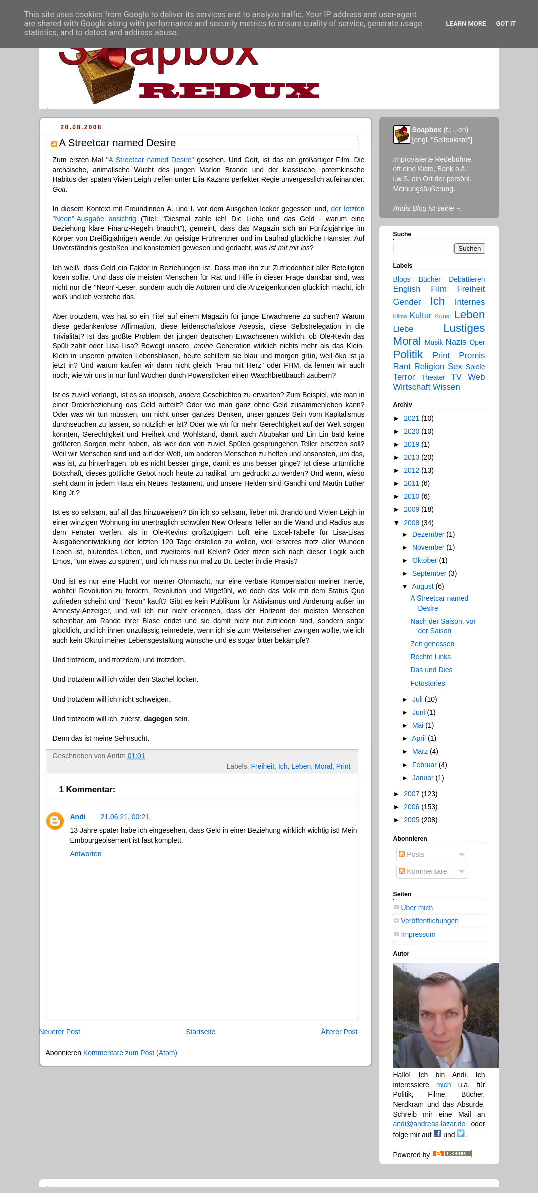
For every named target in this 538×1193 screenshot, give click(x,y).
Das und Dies (431, 670)
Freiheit (262, 766)
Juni (419, 712)
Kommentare (423, 871)
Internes (470, 302)
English (407, 289)
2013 (412, 457)
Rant (402, 366)
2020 (412, 431)
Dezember (429, 534)
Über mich (417, 908)
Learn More (466, 23)
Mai (418, 725)
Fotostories (427, 683)
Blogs (402, 279)
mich (443, 1085)
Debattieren (467, 279)
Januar (424, 778)
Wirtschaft (412, 387)
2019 (412, 444)
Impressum (418, 934)
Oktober (425, 560)
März (421, 751)
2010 (412, 496)
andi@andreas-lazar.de (429, 1124)
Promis (472, 355)
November (429, 547)
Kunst (443, 316)
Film (439, 289)
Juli (418, 699)
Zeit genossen (432, 644)
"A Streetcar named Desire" (150, 160)
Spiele (475, 367)
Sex (455, 366)
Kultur (421, 315)
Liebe (403, 329)
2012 (412, 470)
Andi (78, 817)
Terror (404, 377)
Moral (323, 766)
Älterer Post (339, 1032)
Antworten (86, 854)
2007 (412, 794)
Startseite (200, 1032)
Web (476, 377)
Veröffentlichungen (430, 921)
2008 (412, 523)
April (420, 738)
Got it (506, 23)
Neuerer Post (59, 1032)
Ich (283, 766)
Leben (301, 766)
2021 (412, 418)
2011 (412, 483)
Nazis (456, 342)
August (423, 586)
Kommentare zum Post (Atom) (130, 1053)
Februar (425, 765)
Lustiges (464, 328)
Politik (408, 354)
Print (343, 766)
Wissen (446, 387)
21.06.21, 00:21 (125, 817)
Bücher (430, 279)
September (430, 573)
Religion (429, 366)
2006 (412, 807)
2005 (412, 820)
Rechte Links (430, 657)
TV (456, 377)
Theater (433, 377)
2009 (412, 509)
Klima (400, 316)
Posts (411, 854)
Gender (407, 302)
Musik (434, 342)
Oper (477, 342)
